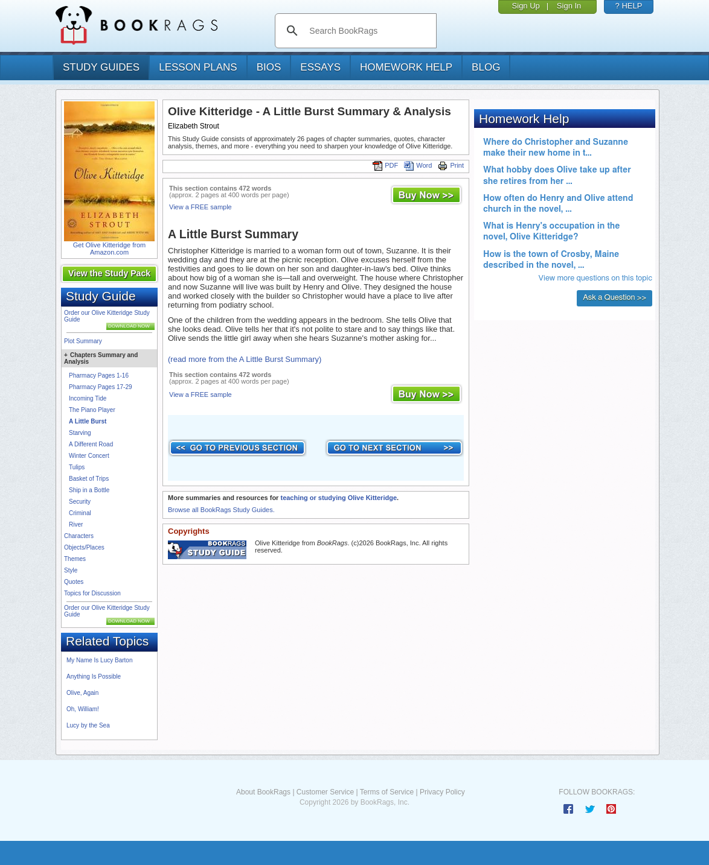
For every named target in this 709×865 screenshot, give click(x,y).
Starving (80, 432)
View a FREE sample (200, 207)
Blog (486, 67)
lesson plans (198, 67)
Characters (79, 536)
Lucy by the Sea (88, 725)
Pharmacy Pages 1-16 (99, 375)
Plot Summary (83, 341)
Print (451, 165)
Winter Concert (89, 455)
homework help (406, 67)
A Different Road (91, 444)
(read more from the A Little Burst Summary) (244, 359)
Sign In (569, 5)
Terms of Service (387, 792)
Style (70, 570)
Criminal (80, 513)
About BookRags (263, 792)
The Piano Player (92, 410)
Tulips (77, 467)
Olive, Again (82, 692)
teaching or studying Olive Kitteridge (338, 497)
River (76, 524)
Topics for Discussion (92, 593)
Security (80, 501)
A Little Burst (87, 421)
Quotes (73, 581)
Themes (75, 559)
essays (320, 67)
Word (418, 165)
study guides (101, 67)
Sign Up (526, 5)
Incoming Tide (87, 398)
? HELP (629, 5)
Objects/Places (84, 547)
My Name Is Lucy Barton (99, 660)
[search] (368, 31)
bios (269, 67)
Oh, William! (82, 709)
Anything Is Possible (93, 676)
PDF (385, 165)
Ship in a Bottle (89, 490)
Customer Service (325, 792)
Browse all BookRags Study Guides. (221, 509)
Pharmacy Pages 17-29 (100, 387)
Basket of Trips (89, 478)
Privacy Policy (442, 792)
